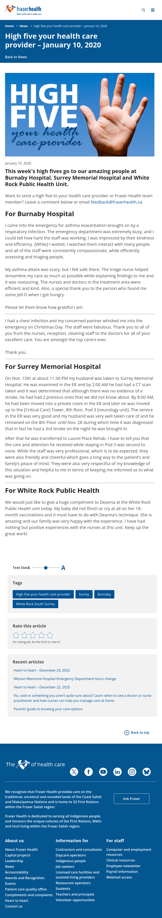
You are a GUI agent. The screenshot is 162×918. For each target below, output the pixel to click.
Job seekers (65, 866)
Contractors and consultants (79, 849)
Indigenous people (71, 861)
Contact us (13, 906)
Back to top (140, 732)
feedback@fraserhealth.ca (116, 202)
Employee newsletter (123, 866)
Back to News (16, 57)
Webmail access (119, 877)
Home (9, 26)
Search (143, 10)
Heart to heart (16, 900)
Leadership (14, 861)
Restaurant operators (73, 883)
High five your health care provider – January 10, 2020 (70, 26)
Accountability (16, 872)
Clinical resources (120, 860)
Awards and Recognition (25, 878)
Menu (152, 10)
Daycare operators (71, 855)
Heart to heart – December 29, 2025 (42, 670)
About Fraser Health (21, 849)
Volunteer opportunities (75, 900)
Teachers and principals (75, 894)
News (24, 26)
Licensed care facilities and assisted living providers (77, 875)
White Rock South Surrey (35, 604)
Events (10, 883)
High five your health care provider (43, 594)
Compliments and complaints (29, 895)
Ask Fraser (131, 798)
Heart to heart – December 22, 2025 (42, 687)
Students (63, 888)
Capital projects (17, 855)
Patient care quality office (26, 889)
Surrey (84, 594)
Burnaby (104, 594)
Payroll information (122, 871)
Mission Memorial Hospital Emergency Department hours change (65, 678)
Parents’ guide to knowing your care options (48, 709)
